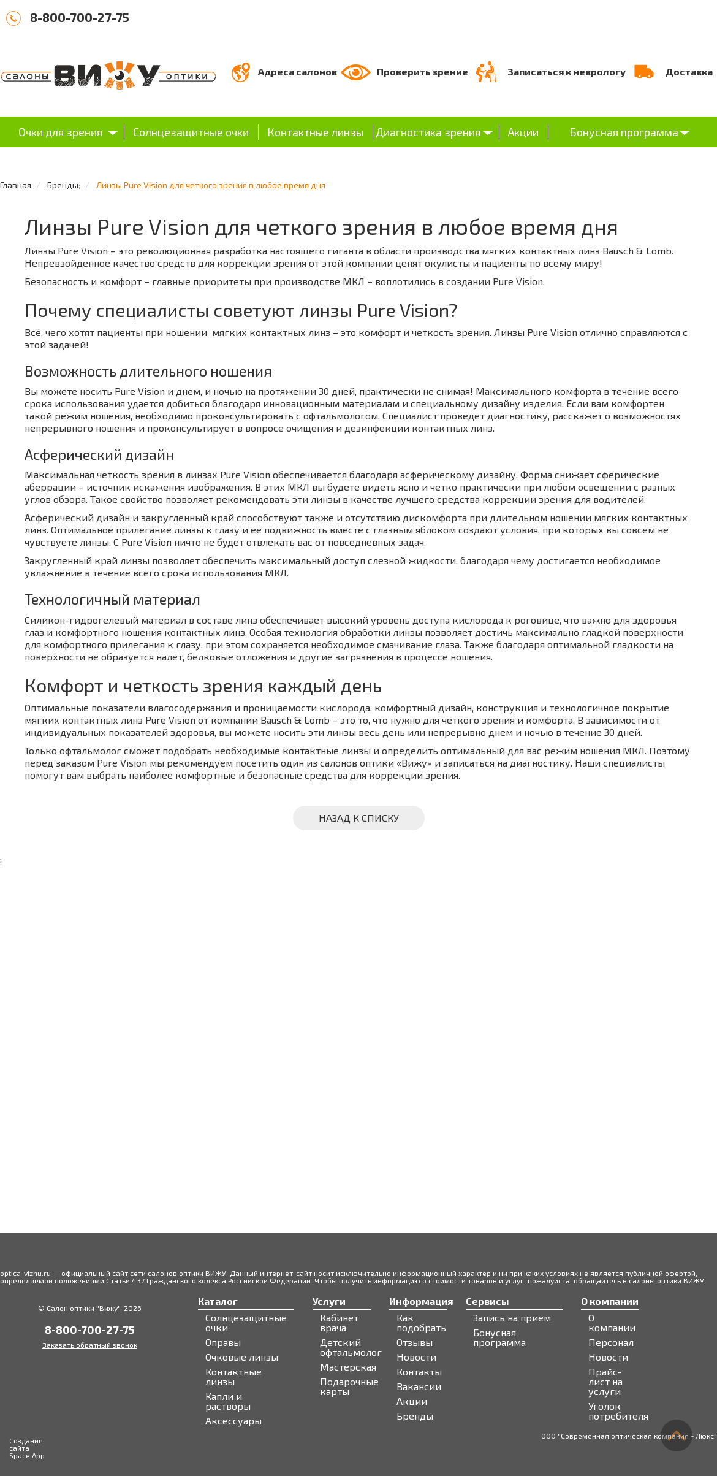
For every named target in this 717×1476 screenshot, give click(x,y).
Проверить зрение (422, 71)
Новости (416, 1357)
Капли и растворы (228, 1401)
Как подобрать (421, 1323)
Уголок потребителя (618, 1411)
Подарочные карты (349, 1386)
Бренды (62, 185)
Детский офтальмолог (351, 1347)
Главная (15, 185)
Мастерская (348, 1367)
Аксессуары (233, 1421)
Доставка (689, 71)
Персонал (611, 1342)
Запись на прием (512, 1318)
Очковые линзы (241, 1357)
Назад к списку (359, 818)
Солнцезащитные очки (191, 132)
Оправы (223, 1342)
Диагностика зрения (428, 132)
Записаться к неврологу (566, 71)
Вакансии (418, 1386)
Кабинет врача (339, 1323)
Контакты (419, 1372)
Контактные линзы (315, 132)
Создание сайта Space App (27, 1448)
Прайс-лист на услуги (605, 1381)
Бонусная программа (623, 132)
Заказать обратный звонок (89, 1344)
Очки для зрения (60, 132)
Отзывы (414, 1342)
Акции (523, 132)
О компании (611, 1323)
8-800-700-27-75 (79, 17)
